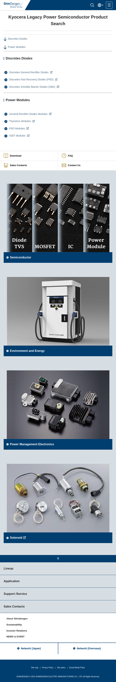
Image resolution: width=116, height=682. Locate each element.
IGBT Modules (17, 135)
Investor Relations (16, 630)
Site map (34, 668)
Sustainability (14, 624)
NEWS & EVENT (15, 636)
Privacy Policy (47, 668)
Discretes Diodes (17, 38)
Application (12, 581)
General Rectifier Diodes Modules (28, 114)
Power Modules (17, 47)
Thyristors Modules (20, 121)
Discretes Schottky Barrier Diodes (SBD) (32, 86)
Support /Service (15, 593)
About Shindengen (17, 618)
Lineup (8, 568)
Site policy (61, 668)
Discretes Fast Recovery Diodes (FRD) (31, 79)
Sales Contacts (14, 606)
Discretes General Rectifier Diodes (29, 72)
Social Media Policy (77, 668)
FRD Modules (17, 128)
